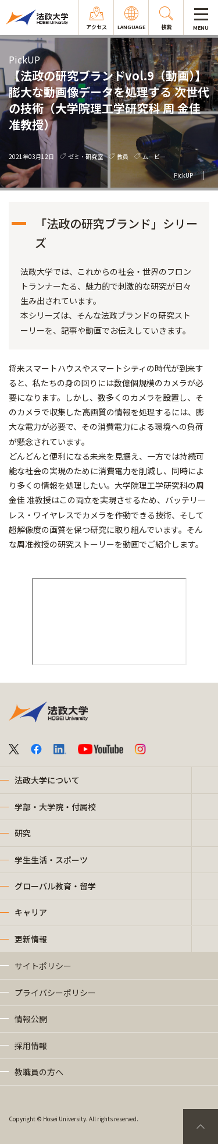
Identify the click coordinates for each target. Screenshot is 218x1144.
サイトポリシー (43, 966)
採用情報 (31, 1045)
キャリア (31, 912)
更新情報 (31, 939)
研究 (23, 833)
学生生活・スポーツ (51, 860)
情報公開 (31, 1019)
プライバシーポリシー (55, 992)
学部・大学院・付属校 (55, 807)
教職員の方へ (39, 1072)
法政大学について (47, 780)
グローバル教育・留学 (55, 886)
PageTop (200, 1126)
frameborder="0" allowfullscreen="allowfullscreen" (109, 621)
